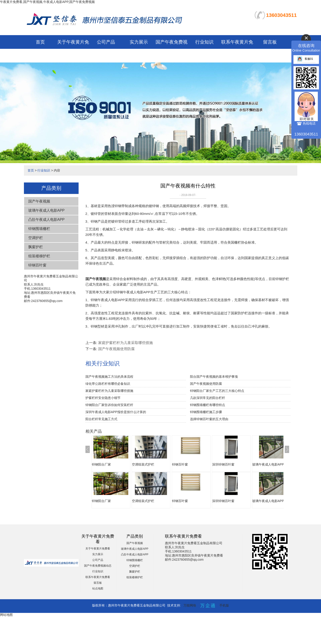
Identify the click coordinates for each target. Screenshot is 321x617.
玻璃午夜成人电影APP (46, 210)
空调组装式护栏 (143, 464)
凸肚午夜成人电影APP (46, 219)
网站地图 (6, 615)
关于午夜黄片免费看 (97, 548)
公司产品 (106, 41)
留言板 (270, 41)
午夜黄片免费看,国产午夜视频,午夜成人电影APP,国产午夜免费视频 (47, 2)
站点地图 (97, 588)
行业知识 (204, 41)
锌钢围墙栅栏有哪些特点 (207, 405)
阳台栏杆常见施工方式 (101, 419)
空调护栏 (35, 238)
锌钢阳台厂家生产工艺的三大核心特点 (217, 391)
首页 (40, 41)
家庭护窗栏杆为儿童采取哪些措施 (125, 343)
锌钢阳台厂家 (101, 464)
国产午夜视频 (39, 201)
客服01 (305, 58)
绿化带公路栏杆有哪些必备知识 (107, 383)
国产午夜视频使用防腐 (116, 349)
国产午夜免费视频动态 (97, 565)
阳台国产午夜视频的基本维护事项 (214, 376)
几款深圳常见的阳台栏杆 (207, 398)
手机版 (224, 605)
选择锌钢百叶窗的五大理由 (209, 419)
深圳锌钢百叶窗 (223, 464)
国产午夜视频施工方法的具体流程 (109, 376)
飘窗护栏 (35, 247)
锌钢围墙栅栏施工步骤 (206, 412)
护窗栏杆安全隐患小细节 (103, 398)
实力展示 (139, 41)
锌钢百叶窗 (37, 265)
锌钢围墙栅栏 (39, 229)
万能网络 (189, 605)
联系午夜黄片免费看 (97, 577)
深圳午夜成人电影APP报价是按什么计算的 (115, 412)
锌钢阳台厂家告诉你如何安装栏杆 (109, 405)
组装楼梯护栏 (39, 256)
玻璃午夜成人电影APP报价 (271, 464)
